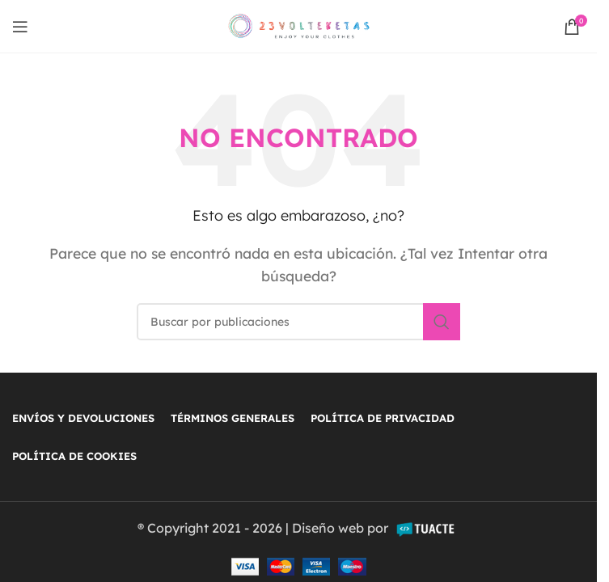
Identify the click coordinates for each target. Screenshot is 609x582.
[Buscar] (298, 321)
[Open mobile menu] (20, 27)
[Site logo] (298, 25)
